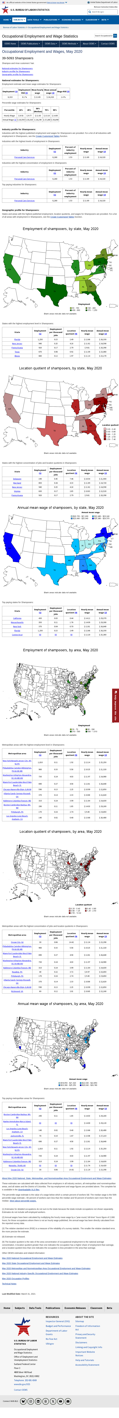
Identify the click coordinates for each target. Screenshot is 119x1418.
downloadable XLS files (28, 1189)
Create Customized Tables (47, 136)
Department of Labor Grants (56, 1332)
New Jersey (17, 343)
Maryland (17, 483)
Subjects (20, 1308)
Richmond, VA (17, 991)
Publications (53, 1308)
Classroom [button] (92, 19)
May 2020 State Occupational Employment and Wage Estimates (31, 1263)
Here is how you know (55, 2)
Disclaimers (81, 1342)
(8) (40, 634)
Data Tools (35, 1308)
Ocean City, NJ (17, 942)
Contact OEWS (20, 1389)
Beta (109, 1308)
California (17, 618)
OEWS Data (50, 43)
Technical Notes (9, 1284)
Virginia (17, 491)
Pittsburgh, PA (17, 812)
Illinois (17, 356)
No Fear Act (51, 1338)
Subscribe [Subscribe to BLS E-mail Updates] (113, 7)
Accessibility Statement (87, 1364)
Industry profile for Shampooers (16, 71)
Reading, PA (17, 972)
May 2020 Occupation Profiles (15, 1278)
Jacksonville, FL (17, 1135)
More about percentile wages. (23, 1201)
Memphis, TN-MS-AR (17, 1165)
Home (7, 1308)
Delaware (17, 478)
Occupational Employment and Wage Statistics (48, 27)
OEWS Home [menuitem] (10, 43)
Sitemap (79, 1321)
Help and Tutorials (84, 1360)
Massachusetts (17, 622)
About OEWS (88, 43)
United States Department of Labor (102, 2)
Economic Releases (75, 1308)
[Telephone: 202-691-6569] (27, 1380)
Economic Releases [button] (71, 19)
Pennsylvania (17, 347)
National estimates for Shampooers (17, 68)
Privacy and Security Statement (85, 1336)
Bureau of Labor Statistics (14, 27)
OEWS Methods (69, 43)
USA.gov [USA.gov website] (50, 1343)
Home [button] (6, 19)
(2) (53, 93)
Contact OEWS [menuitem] (108, 43)
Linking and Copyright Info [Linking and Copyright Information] (88, 1347)
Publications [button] (51, 19)
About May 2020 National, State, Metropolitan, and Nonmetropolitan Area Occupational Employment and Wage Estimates (56, 1178)
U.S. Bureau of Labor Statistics (30, 9)
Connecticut (17, 634)
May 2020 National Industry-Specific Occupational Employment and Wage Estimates (40, 1273)
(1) (16, 91)
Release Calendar (101, 7)
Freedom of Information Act (87, 1327)
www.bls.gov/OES (22, 1384)
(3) (26, 93)
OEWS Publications (29, 43)
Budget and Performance (58, 1325)
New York (17, 626)
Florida (17, 339)
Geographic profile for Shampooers (17, 74)
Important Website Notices (85, 1353)
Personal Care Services (24, 157)
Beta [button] (104, 19)
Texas (17, 351)
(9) (76, 333)
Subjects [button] (18, 19)
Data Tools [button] (33, 19)
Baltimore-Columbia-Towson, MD (17, 800)
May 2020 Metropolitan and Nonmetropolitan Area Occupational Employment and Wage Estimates (46, 1268)
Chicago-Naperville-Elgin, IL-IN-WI (17, 789)
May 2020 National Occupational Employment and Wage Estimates (32, 1258)
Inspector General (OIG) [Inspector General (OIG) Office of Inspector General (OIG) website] (58, 1321)
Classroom (96, 1308)
